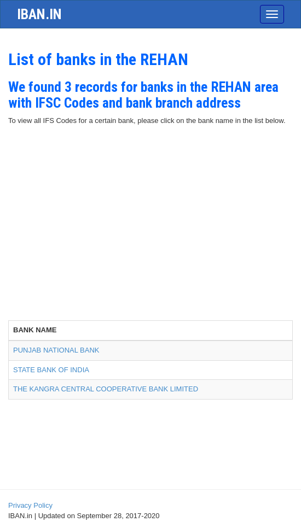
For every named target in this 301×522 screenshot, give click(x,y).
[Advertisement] (150, 238)
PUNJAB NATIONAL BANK (56, 350)
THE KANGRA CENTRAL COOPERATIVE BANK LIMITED (105, 389)
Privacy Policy (30, 505)
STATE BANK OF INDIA (51, 370)
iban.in (39, 14)
